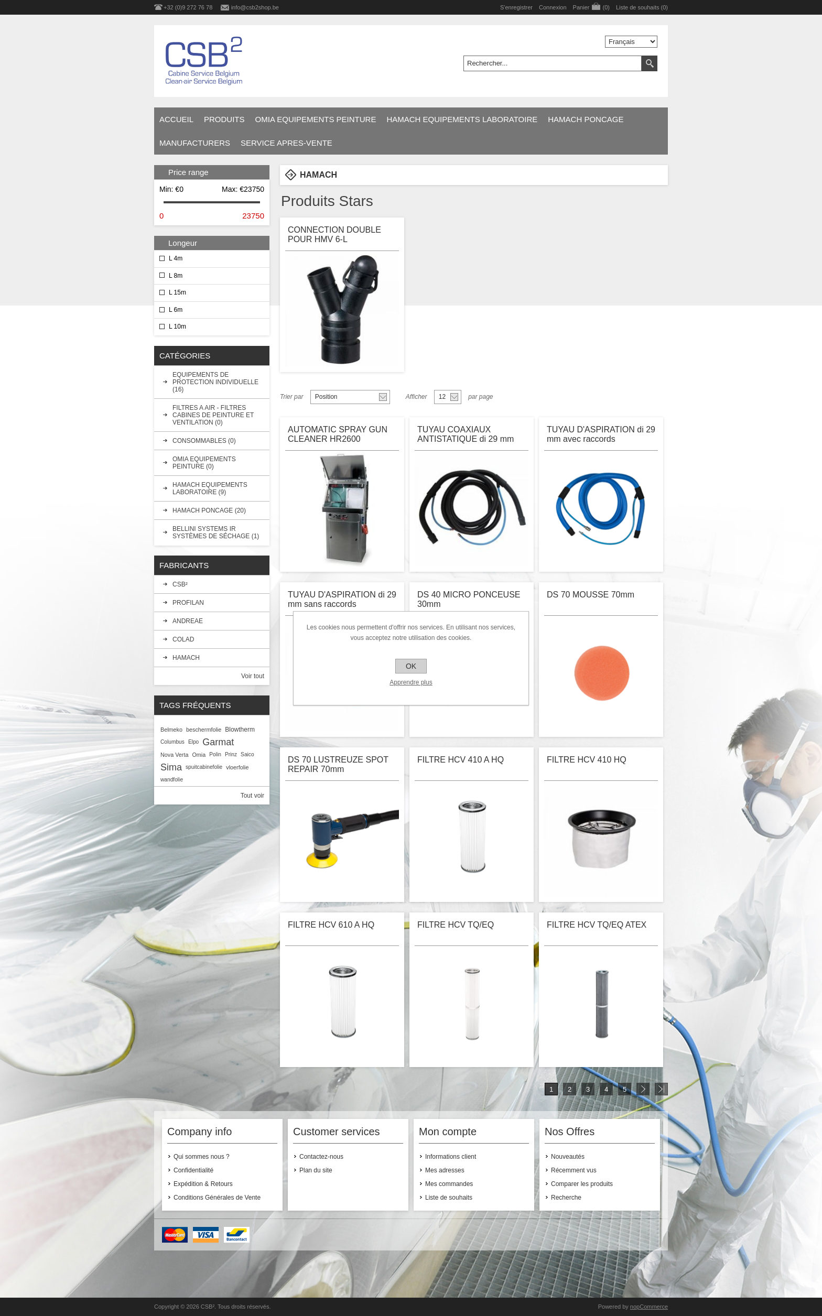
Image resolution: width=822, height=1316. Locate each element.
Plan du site (315, 1170)
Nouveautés (568, 1156)
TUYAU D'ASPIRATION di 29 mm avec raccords (601, 434)
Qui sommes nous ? (202, 1156)
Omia (199, 755)
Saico (247, 754)
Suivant (643, 1089)
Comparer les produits (582, 1184)
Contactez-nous (321, 1156)
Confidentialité (193, 1170)
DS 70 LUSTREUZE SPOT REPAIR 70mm (338, 764)
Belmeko (171, 729)
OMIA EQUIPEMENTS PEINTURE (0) (204, 462)
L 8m (175, 275)
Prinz (231, 754)
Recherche (566, 1197)
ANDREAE (187, 621)
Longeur (182, 242)
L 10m (177, 326)
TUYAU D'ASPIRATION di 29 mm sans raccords (342, 599)
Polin (215, 754)
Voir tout (252, 676)
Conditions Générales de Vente (217, 1197)
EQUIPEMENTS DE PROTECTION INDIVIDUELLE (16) (215, 382)
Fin (661, 1089)
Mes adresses (444, 1170)
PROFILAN (188, 602)
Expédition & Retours (203, 1184)
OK (411, 666)
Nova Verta (174, 755)
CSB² (180, 584)
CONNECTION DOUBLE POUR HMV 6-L (334, 234)
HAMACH (186, 657)
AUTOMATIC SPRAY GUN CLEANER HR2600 (337, 434)
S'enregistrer (516, 7)
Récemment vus (574, 1170)
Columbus (172, 742)
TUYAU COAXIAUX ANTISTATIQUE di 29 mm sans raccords (465, 435)
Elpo (193, 742)
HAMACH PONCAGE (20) (209, 510)
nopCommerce (649, 1306)
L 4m (175, 258)
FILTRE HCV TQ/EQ (455, 924)
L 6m (175, 309)
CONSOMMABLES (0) (204, 440)
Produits (224, 119)
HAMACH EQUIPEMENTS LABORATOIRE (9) (209, 488)
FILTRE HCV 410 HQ (586, 759)
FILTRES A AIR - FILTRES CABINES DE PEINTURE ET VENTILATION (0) (213, 415)
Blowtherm (240, 729)
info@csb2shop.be (255, 7)
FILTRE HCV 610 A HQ (331, 924)
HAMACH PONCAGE (585, 119)
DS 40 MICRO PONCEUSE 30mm (468, 599)
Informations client (450, 1156)
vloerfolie (237, 767)
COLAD (183, 639)
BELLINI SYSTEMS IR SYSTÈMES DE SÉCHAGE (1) (215, 532)
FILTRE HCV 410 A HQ (460, 759)
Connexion (553, 7)
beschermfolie (203, 729)
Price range (188, 172)
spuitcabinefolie (204, 767)
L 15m (177, 292)
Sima (171, 767)
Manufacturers (194, 142)
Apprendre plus (411, 682)
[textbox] (552, 63)
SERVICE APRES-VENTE (286, 142)
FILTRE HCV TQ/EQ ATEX (596, 924)
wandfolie (171, 779)
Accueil (176, 119)
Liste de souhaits (448, 1197)
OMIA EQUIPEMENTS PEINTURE (315, 119)
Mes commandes (449, 1184)
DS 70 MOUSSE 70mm (590, 594)
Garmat (218, 742)
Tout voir (252, 795)
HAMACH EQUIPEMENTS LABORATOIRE (461, 119)
